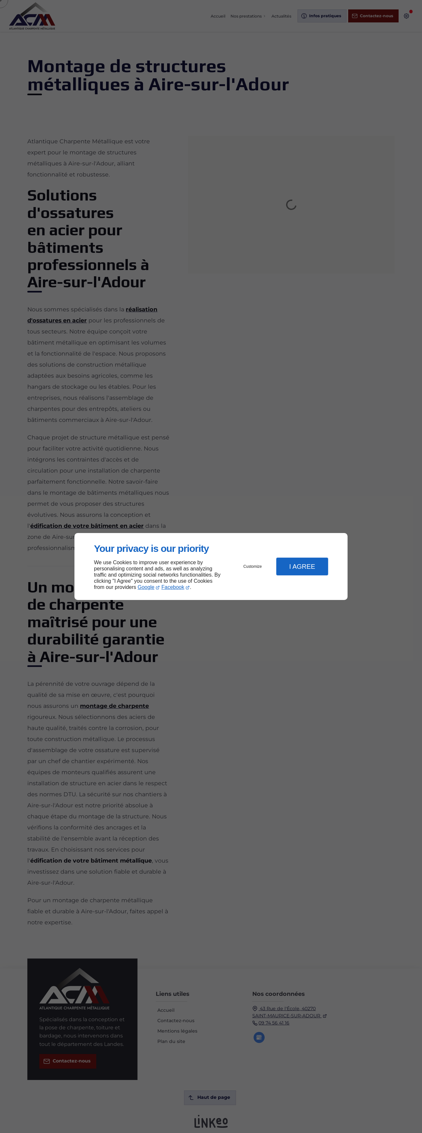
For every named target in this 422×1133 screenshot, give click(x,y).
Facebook (173, 587)
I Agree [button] (302, 566)
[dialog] (211, 566)
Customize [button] (253, 566)
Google (146, 587)
